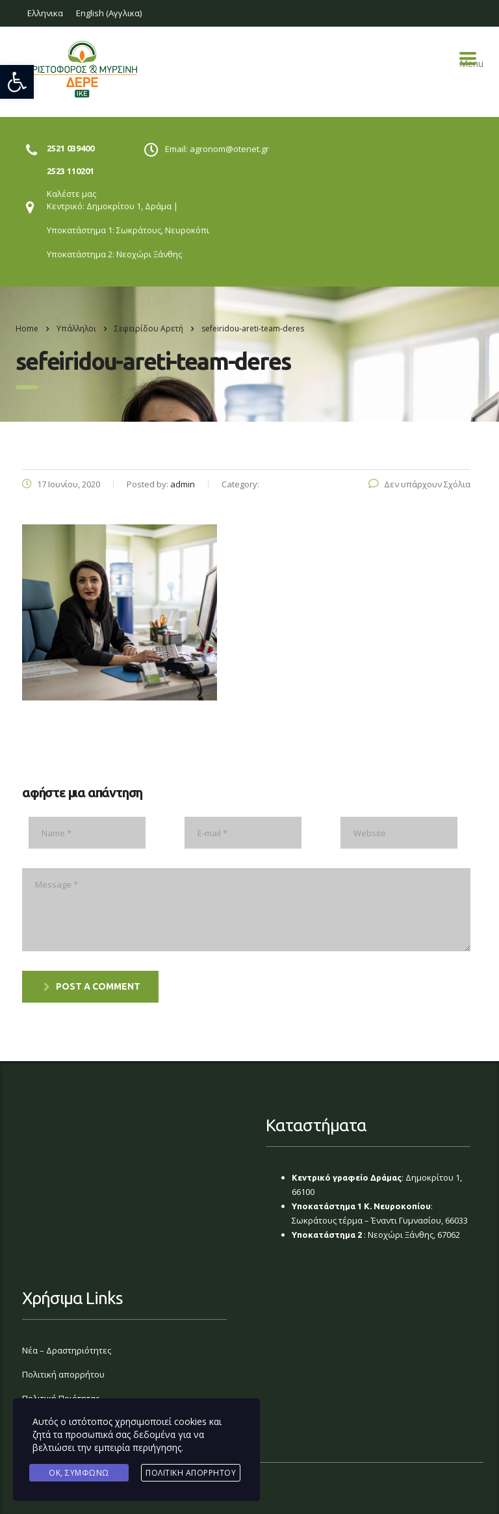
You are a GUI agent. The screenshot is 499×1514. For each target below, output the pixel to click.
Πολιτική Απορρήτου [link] (191, 1472)
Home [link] (27, 328)
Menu (467, 58)
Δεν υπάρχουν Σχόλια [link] (419, 484)
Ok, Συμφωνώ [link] (79, 1472)
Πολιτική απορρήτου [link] (63, 1374)
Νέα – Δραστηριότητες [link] (66, 1350)
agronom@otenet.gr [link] (229, 149)
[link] (17, 82)
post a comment (92, 986)
